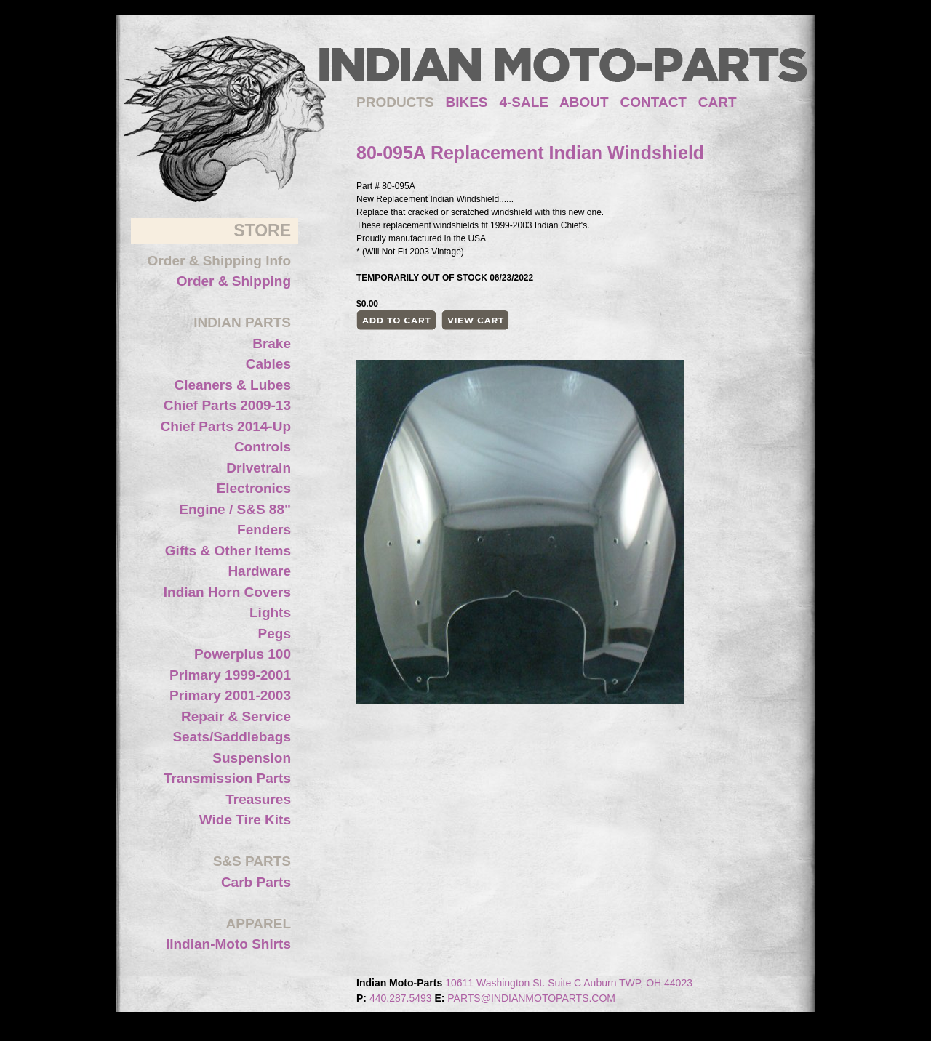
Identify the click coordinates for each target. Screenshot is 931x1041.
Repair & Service (236, 716)
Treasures (258, 799)
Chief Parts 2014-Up (225, 426)
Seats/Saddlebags (231, 736)
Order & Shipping (234, 281)
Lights (270, 612)
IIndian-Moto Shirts (228, 944)
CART (717, 102)
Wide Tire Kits (245, 819)
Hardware (259, 571)
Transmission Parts (227, 778)
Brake (271, 343)
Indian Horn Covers (227, 592)
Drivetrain (258, 467)
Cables (268, 363)
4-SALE (523, 102)
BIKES (472, 102)
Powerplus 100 (242, 654)
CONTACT (653, 102)
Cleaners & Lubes (233, 385)
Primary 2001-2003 (230, 695)
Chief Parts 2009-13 (227, 405)
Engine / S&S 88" (235, 509)
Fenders (264, 529)
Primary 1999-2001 (230, 675)
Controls (262, 446)
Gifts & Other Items (228, 550)
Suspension (251, 757)
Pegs (274, 633)
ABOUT (584, 102)
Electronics (254, 488)
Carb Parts (256, 882)
